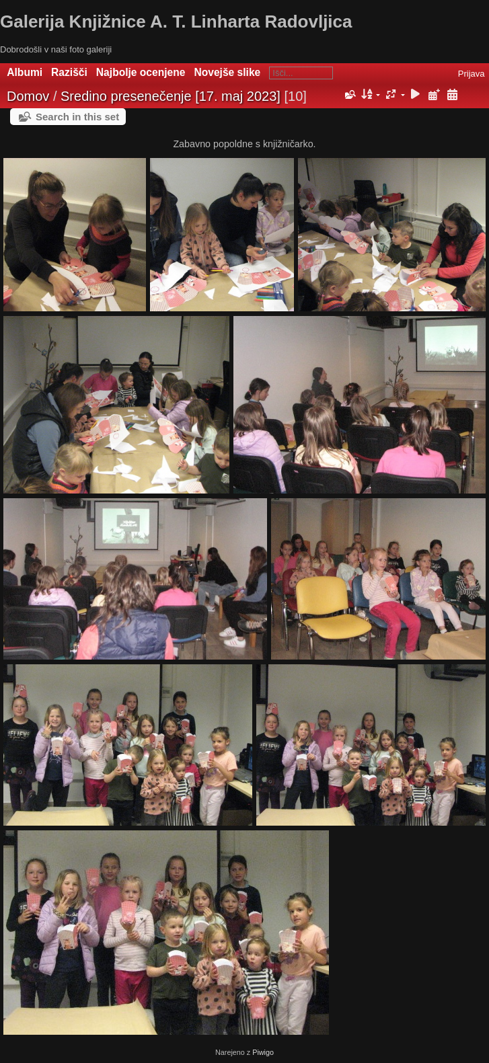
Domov (28, 96)
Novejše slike (227, 72)
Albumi (24, 72)
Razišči (69, 72)
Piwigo (263, 1052)
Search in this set (77, 116)
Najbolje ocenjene (141, 72)
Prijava (471, 74)
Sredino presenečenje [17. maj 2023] (170, 96)
